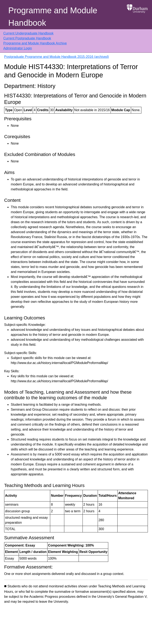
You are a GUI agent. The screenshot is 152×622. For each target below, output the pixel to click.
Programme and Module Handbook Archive (35, 43)
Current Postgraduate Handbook (27, 38)
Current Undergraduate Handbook (28, 33)
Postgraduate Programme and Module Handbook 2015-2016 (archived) (56, 56)
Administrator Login (17, 48)
